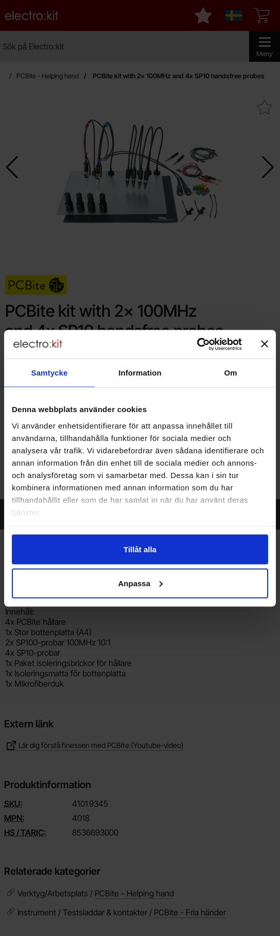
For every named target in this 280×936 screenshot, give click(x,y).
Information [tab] (140, 372)
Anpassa (140, 582)
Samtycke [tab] (49, 372)
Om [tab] (230, 372)
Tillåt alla (140, 549)
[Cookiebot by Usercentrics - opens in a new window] (197, 344)
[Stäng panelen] (264, 344)
